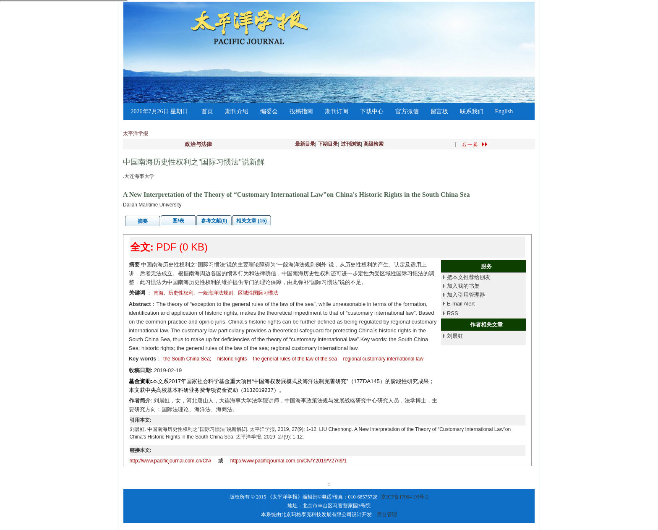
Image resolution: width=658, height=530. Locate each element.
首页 (207, 111)
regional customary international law (383, 359)
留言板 (439, 111)
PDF (166, 247)
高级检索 (373, 144)
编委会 (269, 111)
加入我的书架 (463, 286)
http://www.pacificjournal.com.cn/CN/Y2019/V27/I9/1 (288, 461)
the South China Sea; (187, 359)
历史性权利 (180, 293)
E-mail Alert (461, 303)
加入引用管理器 (466, 295)
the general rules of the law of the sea (295, 359)
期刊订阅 (336, 111)
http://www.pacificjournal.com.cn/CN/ (171, 461)
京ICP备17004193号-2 (404, 497)
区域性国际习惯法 (258, 293)
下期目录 (328, 144)
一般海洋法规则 (215, 293)
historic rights (232, 359)
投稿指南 (301, 111)
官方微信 (407, 111)
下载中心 (372, 111)
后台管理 (387, 514)
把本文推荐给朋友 (469, 277)
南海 (159, 293)
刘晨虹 (455, 336)
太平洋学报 (135, 133)
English (504, 111)
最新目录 (305, 144)
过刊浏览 (351, 144)
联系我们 (471, 111)
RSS (452, 313)
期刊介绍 (236, 111)
